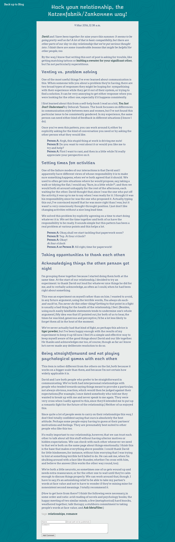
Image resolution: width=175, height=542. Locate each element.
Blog (21, 4)
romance (71, 513)
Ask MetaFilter (93, 507)
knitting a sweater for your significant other (104, 60)
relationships (56, 513)
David (45, 36)
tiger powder (50, 331)
